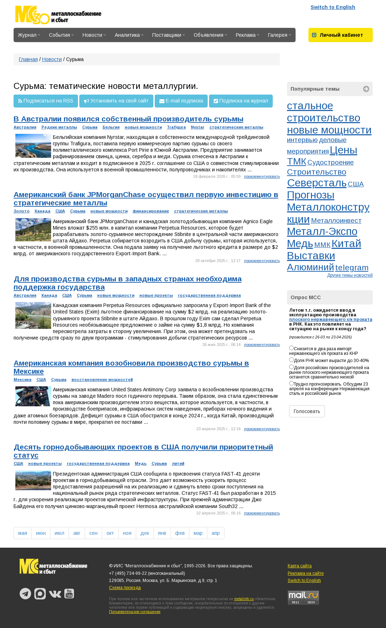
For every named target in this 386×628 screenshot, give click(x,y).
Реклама (247, 35)
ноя (127, 533)
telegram (351, 267)
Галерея (279, 35)
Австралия (25, 127)
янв (162, 533)
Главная (28, 59)
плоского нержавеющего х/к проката (330, 319)
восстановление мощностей (102, 379)
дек (144, 533)
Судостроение (330, 162)
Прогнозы (311, 195)
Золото (22, 211)
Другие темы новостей (350, 275)
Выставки (311, 255)
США (60, 211)
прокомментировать (262, 176)
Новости (94, 35)
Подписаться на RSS (45, 101)
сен (93, 533)
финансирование (151, 211)
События (61, 35)
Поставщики (168, 35)
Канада (42, 211)
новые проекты (156, 295)
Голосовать (307, 411)
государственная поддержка (209, 295)
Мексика (22, 379)
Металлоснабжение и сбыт (67, 15)
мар (198, 533)
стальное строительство (323, 112)
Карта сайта (300, 565)
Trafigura (176, 127)
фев (180, 533)
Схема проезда (125, 587)
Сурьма (90, 127)
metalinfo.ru (244, 599)
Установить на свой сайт (116, 101)
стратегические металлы (236, 127)
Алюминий (310, 267)
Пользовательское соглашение (134, 612)
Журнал (29, 35)
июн (41, 533)
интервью (302, 140)
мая (22, 533)
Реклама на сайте (306, 573)
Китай (346, 243)
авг (76, 533)
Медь (141, 463)
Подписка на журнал (241, 101)
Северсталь (317, 183)
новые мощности (143, 127)
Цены (343, 150)
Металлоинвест (336, 220)
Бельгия (111, 127)
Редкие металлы (59, 127)
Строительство (316, 171)
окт (110, 533)
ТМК (296, 161)
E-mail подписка (181, 101)
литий (178, 463)
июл (59, 533)
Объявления (210, 35)
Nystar (197, 127)
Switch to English (333, 7)
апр (216, 533)
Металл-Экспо (322, 231)
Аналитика (129, 35)
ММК (322, 244)
